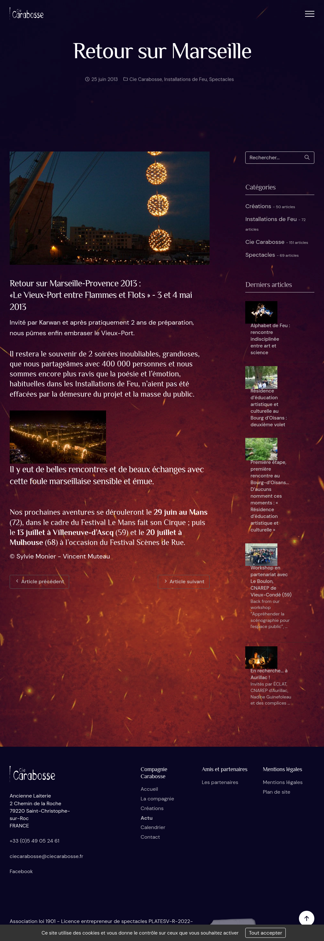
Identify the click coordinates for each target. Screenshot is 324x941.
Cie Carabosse (145, 82)
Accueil (149, 789)
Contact (150, 837)
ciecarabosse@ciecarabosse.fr (46, 856)
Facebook (21, 871)
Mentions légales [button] (283, 782)
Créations (270, 206)
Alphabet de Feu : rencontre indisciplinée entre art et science (270, 339)
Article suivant (183, 581)
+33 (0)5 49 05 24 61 (34, 840)
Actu (146, 818)
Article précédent (39, 581)
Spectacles (221, 82)
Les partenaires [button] (220, 782)
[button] (309, 13)
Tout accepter (265, 932)
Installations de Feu (185, 82)
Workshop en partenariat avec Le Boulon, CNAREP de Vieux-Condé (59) (270, 581)
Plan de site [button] (276, 792)
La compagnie (157, 798)
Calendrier (152, 827)
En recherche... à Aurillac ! (268, 674)
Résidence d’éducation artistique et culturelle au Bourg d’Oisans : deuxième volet (268, 408)
